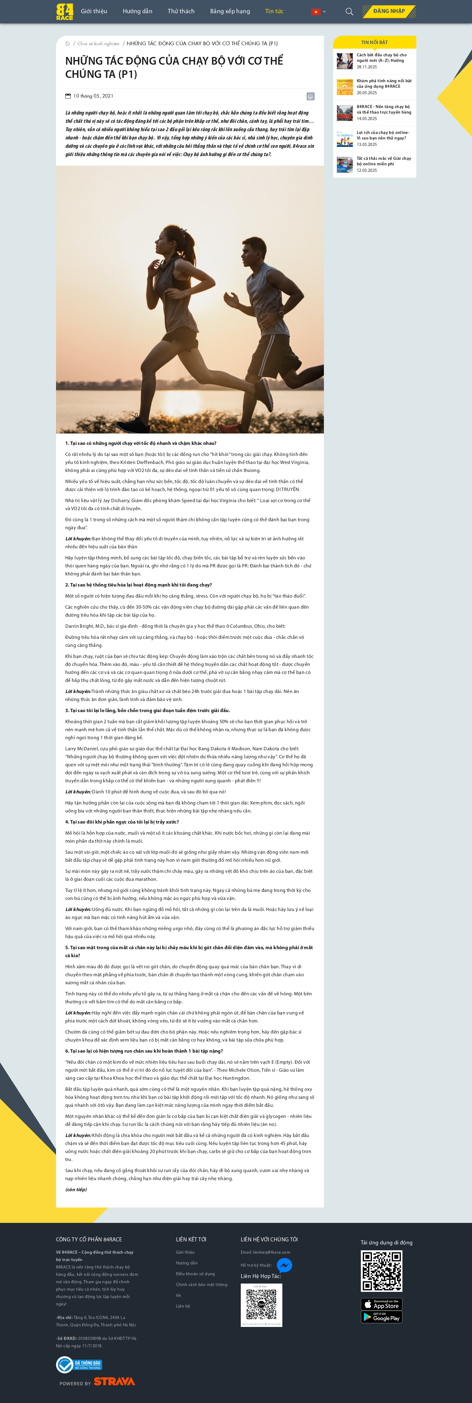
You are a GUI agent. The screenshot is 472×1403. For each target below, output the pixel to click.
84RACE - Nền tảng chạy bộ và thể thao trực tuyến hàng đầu (384, 112)
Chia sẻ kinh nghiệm (100, 43)
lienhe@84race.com (271, 1252)
